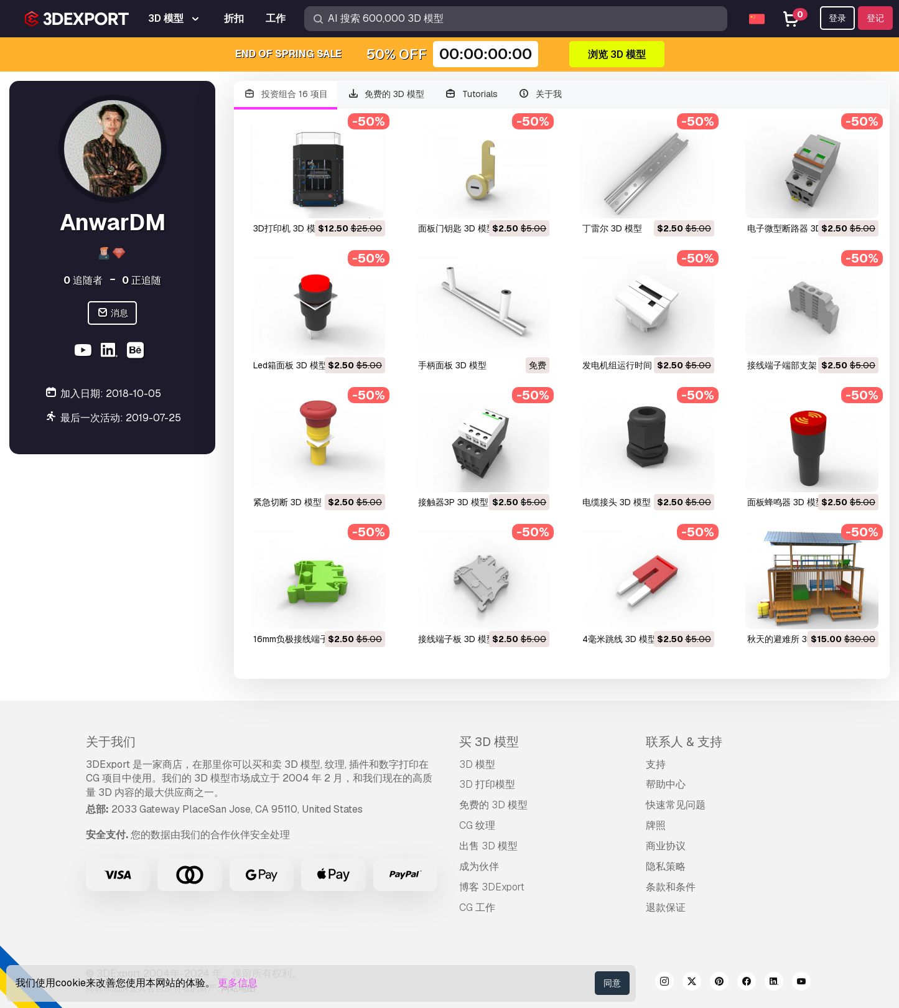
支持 (656, 764)
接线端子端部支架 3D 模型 (798, 365)
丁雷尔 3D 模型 (612, 228)
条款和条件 (671, 887)
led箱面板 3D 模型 (290, 365)
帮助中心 (666, 784)
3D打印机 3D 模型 (288, 228)
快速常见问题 (676, 804)
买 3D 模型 (489, 742)
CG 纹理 (477, 825)
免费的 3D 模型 (386, 94)
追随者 (83, 280)
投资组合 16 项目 (285, 94)
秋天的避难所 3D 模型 (790, 639)
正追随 (141, 280)
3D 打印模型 (487, 784)
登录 (837, 18)
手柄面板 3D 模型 (452, 365)
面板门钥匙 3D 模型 (456, 228)
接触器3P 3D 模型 (453, 502)
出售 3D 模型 (488, 845)
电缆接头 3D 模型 (616, 502)
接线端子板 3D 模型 (456, 639)
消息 (112, 313)
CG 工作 (477, 907)
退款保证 (666, 907)
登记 (875, 18)
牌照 (656, 825)
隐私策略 (666, 866)
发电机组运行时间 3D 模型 (634, 365)
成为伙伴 (479, 866)
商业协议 (666, 845)
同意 (612, 983)
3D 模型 (477, 764)
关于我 (540, 94)
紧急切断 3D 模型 (287, 502)
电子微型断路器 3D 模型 (794, 228)
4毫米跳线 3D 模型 (619, 639)
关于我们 (111, 742)
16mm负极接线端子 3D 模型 (307, 639)
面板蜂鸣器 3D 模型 (785, 502)
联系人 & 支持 (684, 742)
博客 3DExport (491, 887)
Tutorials (471, 94)
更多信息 (238, 982)
